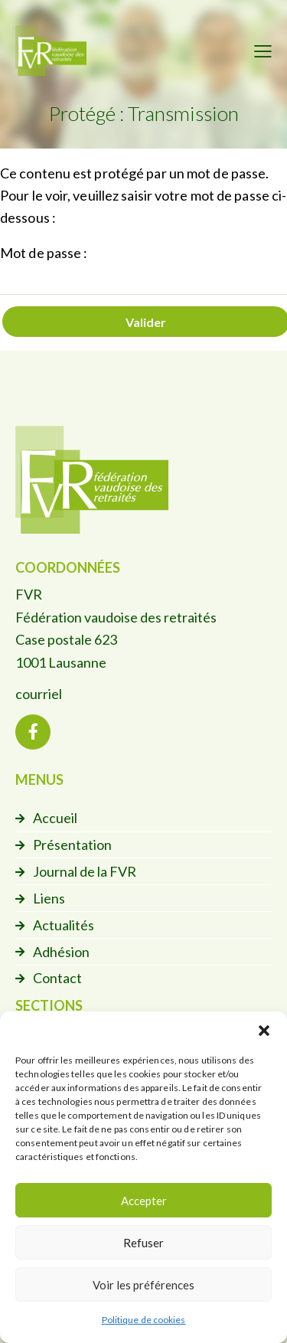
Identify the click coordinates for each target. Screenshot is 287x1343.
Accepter (144, 1200)
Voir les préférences (143, 1285)
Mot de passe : (143, 269)
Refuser (143, 1243)
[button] (264, 1030)
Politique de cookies (144, 1319)
